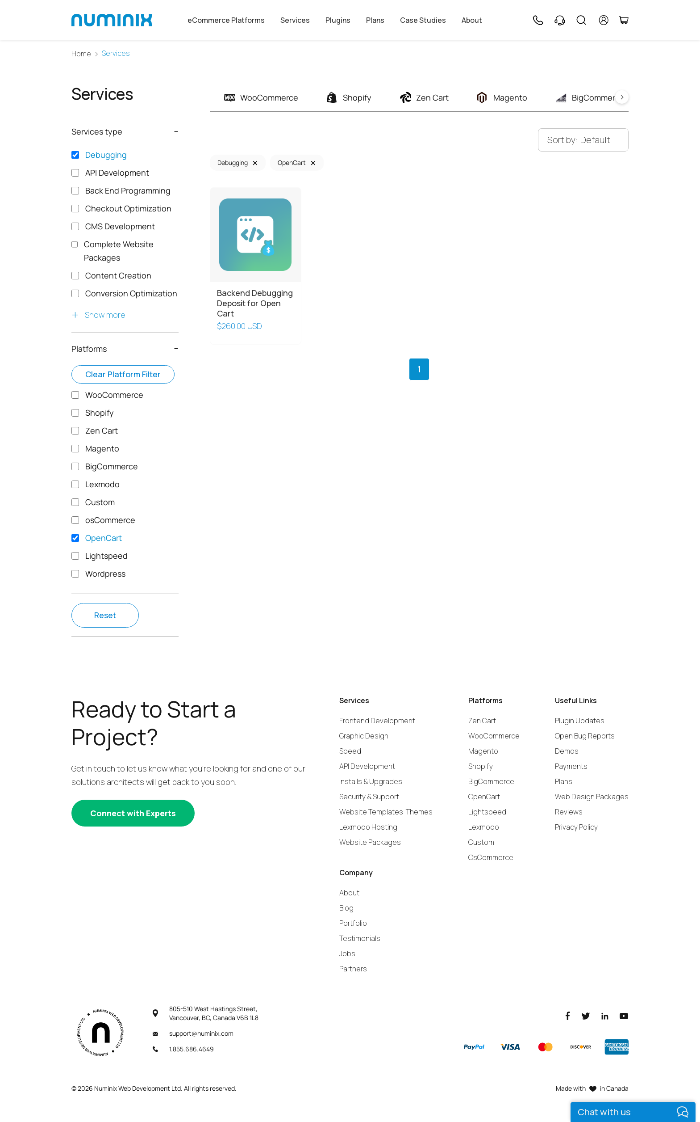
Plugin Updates (579, 721)
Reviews (569, 812)
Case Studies (423, 20)
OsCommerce (490, 857)
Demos (567, 751)
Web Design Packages (592, 796)
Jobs (347, 953)
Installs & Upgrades (370, 781)
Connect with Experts (133, 813)
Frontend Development (377, 721)
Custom (481, 842)
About (472, 20)
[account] (604, 20)
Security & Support (369, 796)
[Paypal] (474, 1047)
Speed (350, 751)
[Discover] (580, 1047)
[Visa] (510, 1047)
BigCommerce (491, 781)
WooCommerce (494, 736)
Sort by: (562, 140)
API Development (367, 766)
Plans (375, 20)
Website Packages (370, 842)
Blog (346, 908)
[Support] (560, 20)
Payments (571, 766)
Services (295, 20)
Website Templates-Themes (386, 812)
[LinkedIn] (604, 1015)
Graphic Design (363, 736)
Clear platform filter (123, 374)
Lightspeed (487, 812)
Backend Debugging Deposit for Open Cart (255, 303)
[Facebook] (568, 1015)
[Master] (545, 1047)
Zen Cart (482, 721)
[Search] (581, 20)
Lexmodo (483, 827)
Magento (483, 751)
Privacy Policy (576, 827)
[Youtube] (624, 1015)
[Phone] (537, 20)
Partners (353, 969)
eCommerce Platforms (226, 20)
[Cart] (624, 20)
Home (81, 54)
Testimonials (359, 938)
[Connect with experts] (133, 813)
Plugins (337, 20)
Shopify (480, 766)
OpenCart (292, 162)
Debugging (232, 162)
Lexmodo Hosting (368, 827)
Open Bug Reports (585, 736)
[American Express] (616, 1047)
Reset (105, 615)
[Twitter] (585, 1015)
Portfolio (353, 923)
